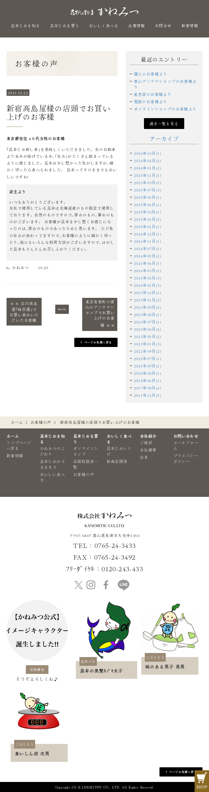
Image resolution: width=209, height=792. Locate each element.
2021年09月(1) (147, 365)
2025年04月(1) (147, 204)
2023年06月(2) (147, 329)
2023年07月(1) (147, 321)
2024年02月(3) (147, 277)
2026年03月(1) (147, 153)
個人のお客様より (150, 74)
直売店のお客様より (153, 94)
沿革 (144, 457)
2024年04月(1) (147, 263)
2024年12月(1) (147, 233)
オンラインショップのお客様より (165, 109)
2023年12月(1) (147, 292)
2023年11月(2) (147, 299)
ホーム (17, 422)
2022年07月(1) (147, 358)
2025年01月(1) (147, 226)
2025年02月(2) (147, 219)
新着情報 (190, 25)
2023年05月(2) (147, 336)
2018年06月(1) (147, 380)
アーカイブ (164, 139)
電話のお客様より (150, 101)
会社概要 (148, 450)
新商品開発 (117, 461)
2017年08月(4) (147, 387)
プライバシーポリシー (185, 458)
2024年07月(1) (147, 248)
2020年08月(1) (147, 373)
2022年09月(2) (147, 351)
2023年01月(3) (147, 343)
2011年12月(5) (147, 395)
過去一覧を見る (164, 123)
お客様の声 (40, 422)
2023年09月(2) (147, 307)
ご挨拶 (146, 442)
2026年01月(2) (147, 168)
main (62, 308)
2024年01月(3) (147, 285)
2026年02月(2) (147, 160)
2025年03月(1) (147, 211)
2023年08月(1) (147, 314)
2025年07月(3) (147, 190)
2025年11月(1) (147, 175)
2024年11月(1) (147, 241)
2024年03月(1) (147, 270)
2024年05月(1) (147, 255)
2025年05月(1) (147, 197)
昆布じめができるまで (52, 464)
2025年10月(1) (147, 182)
